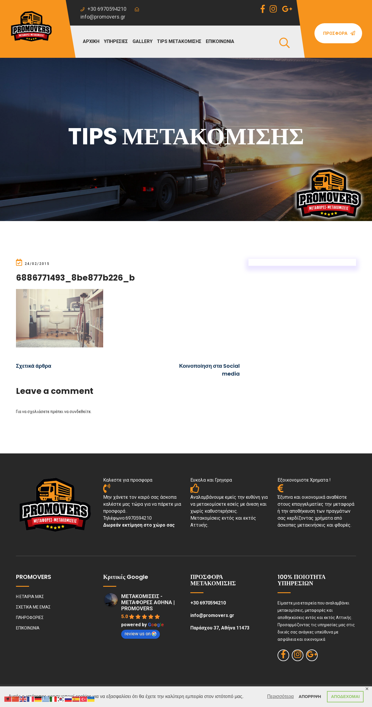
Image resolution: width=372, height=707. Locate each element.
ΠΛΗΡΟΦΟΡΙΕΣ (30, 617)
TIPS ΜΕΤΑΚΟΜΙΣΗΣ (179, 41)
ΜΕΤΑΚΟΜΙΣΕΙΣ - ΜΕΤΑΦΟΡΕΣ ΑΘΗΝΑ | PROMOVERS (148, 602)
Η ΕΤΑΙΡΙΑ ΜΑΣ (30, 596)
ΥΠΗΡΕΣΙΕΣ (116, 41)
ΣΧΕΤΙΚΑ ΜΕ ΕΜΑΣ (33, 607)
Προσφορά (339, 33)
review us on (140, 633)
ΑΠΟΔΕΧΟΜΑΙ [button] (345, 696)
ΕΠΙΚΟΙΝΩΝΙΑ (220, 41)
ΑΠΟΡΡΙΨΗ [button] (310, 696)
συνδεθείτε (80, 411)
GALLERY (143, 41)
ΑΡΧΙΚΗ (91, 41)
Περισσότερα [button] (280, 696)
